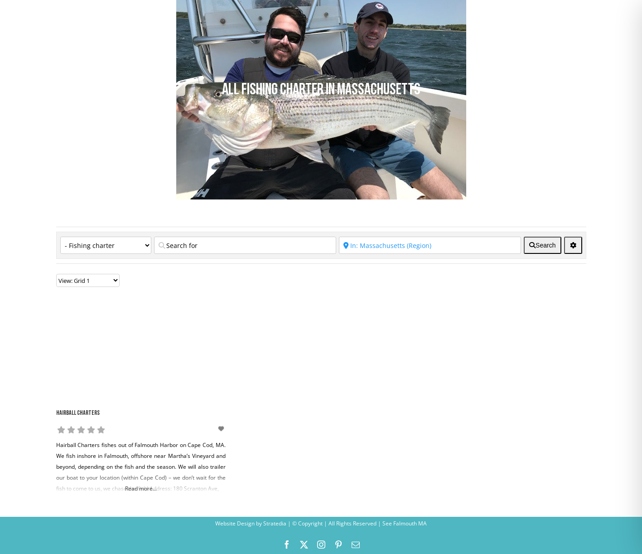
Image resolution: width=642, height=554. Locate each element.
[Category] (105, 245)
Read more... (141, 488)
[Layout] (88, 280)
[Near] (430, 245)
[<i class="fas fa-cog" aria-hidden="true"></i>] (573, 245)
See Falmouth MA (404, 523)
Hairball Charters (78, 413)
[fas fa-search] (542, 245)
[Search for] (245, 245)
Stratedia (274, 523)
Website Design (235, 523)
